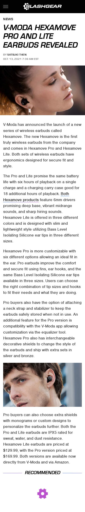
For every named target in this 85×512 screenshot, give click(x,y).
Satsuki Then (17, 54)
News (8, 19)
